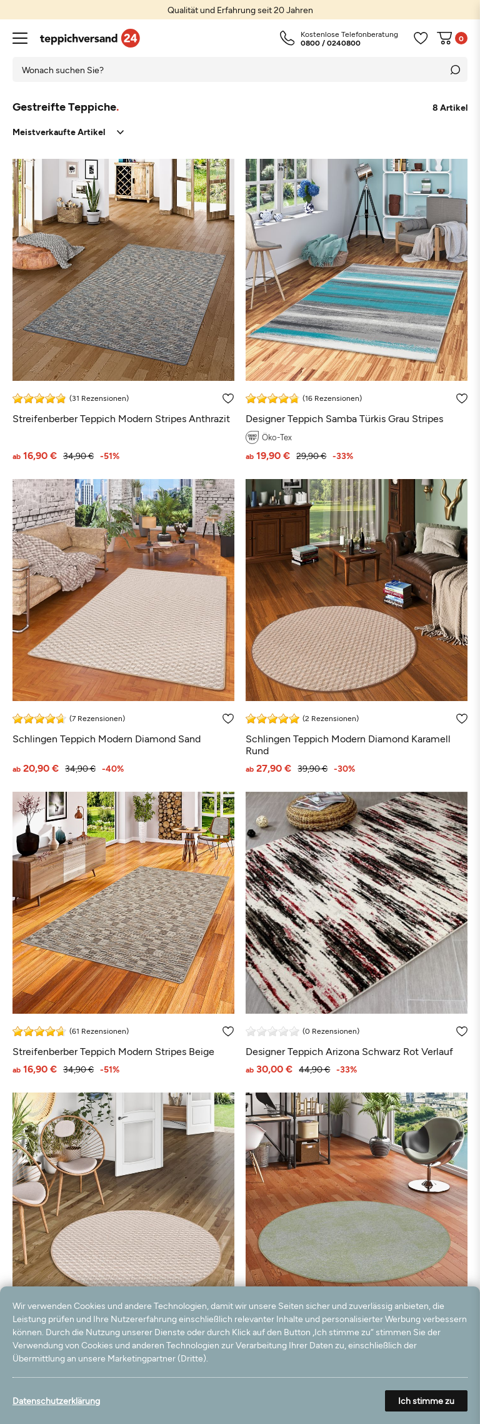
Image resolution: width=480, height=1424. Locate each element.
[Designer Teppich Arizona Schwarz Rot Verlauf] (357, 933)
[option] (240, 9)
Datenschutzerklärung (56, 1400)
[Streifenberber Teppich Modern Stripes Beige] (123, 933)
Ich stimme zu (426, 1400)
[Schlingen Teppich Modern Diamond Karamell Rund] (357, 626)
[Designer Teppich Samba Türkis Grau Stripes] (357, 309)
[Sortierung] (68, 132)
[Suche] (455, 69)
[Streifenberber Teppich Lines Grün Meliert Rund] (357, 1233)
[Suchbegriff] (227, 69)
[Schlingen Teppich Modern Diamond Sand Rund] (123, 1233)
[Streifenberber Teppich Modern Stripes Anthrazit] (123, 309)
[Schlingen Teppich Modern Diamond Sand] (123, 626)
